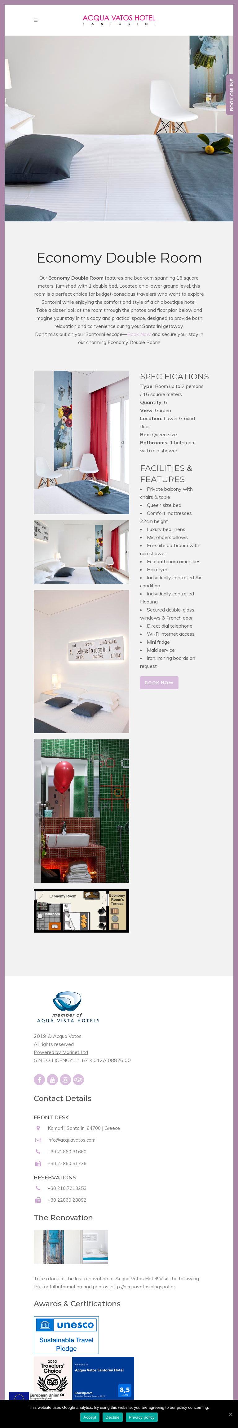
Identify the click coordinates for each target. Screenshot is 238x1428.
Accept (89, 1417)
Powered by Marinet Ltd (61, 1052)
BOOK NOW (159, 683)
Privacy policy (142, 1417)
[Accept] (230, 1414)
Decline (113, 1417)
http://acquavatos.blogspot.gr (143, 1286)
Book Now (139, 334)
